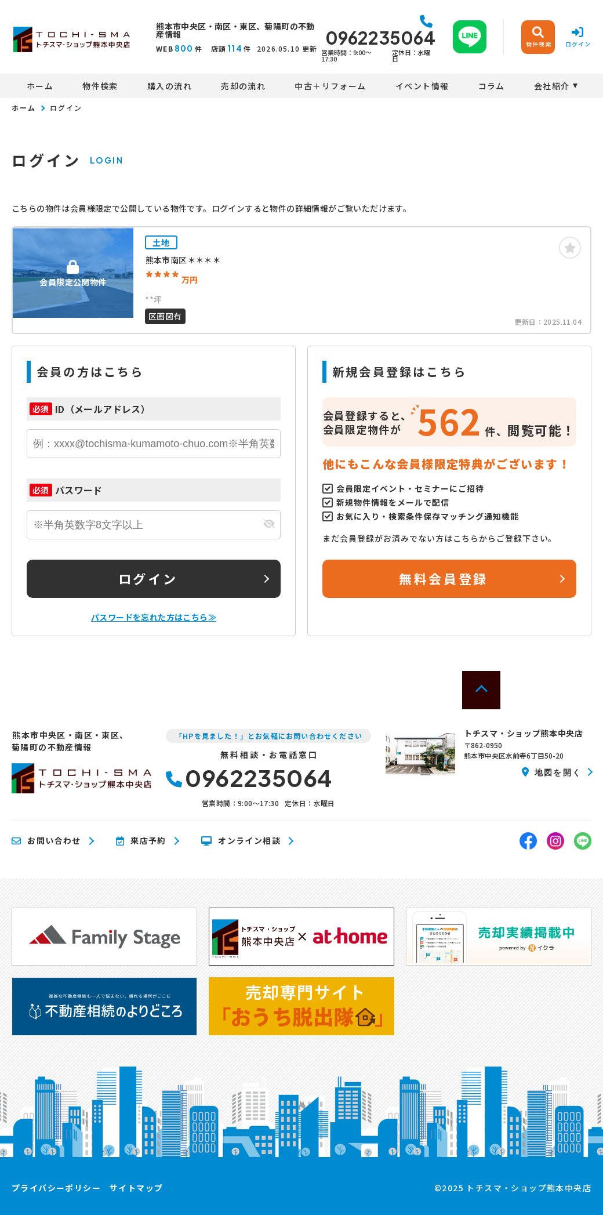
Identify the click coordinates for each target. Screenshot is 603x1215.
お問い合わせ (46, 841)
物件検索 (100, 86)
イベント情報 (422, 86)
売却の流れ (243, 86)
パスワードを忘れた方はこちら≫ (153, 617)
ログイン (147, 578)
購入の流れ (169, 86)
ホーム (40, 86)
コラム (491, 86)
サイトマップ (136, 1188)
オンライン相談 (241, 841)
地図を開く (552, 772)
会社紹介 (552, 86)
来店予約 (141, 841)
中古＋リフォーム (330, 86)
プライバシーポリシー (56, 1188)
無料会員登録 (443, 578)
